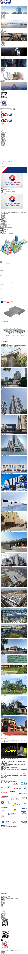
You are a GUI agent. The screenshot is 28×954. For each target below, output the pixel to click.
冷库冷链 (3, 43)
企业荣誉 (3, 18)
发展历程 (3, 17)
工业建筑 (3, 44)
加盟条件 (3, 69)
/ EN (2, 107)
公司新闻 (3, 57)
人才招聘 (2, 71)
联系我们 (2, 81)
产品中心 (2, 19)
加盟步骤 (3, 70)
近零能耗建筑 (3, 45)
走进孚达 (2, 5)
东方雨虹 (3, 953)
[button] (26, 477)
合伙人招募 (2, 58)
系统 (2, 30)
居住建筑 (3, 42)
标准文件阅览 (3, 31)
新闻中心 (2, 46)
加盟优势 (3, 68)
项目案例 (2, 32)
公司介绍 (3, 15)
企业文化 (3, 16)
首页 (1, 4)
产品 (2, 29)
